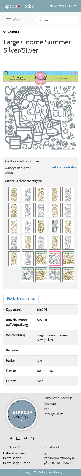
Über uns (50, 404)
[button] (11, 439)
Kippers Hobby (18, 6)
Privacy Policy (53, 414)
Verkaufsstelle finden (63, 167)
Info (46, 409)
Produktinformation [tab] (21, 298)
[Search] (57, 20)
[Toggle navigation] (13, 20)
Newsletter (58, 6)
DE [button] (71, 6)
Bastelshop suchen (16, 463)
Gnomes (11, 32)
